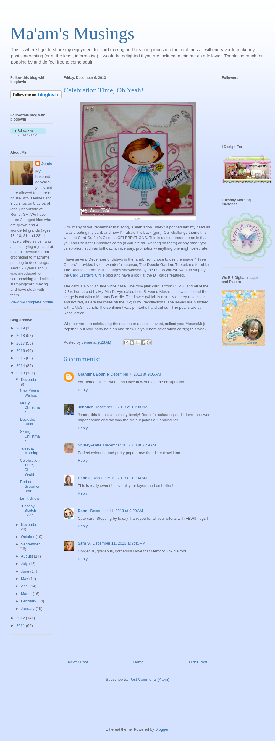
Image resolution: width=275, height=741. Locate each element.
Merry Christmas (30, 407)
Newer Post (78, 662)
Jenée (46, 163)
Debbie (84, 478)
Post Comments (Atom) (149, 679)
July (25, 563)
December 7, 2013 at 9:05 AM (136, 374)
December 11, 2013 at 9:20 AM (116, 510)
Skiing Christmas (30, 436)
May (25, 578)
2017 (21, 343)
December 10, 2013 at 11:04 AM (119, 478)
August (27, 556)
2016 (21, 350)
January (28, 608)
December (30, 379)
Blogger (161, 729)
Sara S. (84, 543)
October (28, 536)
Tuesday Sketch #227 (28, 510)
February (29, 601)
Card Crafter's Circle (87, 275)
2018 (21, 335)
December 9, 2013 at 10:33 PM (121, 407)
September (30, 544)
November (30, 524)
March (27, 594)
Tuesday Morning (29, 450)
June (25, 571)
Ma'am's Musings (72, 33)
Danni (83, 510)
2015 (21, 358)
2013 (21, 373)
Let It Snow (29, 498)
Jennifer (85, 407)
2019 (21, 328)
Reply (83, 390)
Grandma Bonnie (93, 374)
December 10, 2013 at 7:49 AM (129, 445)
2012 (21, 618)
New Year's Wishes (29, 393)
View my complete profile (31, 302)
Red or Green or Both (29, 486)
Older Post (198, 662)
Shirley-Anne (89, 445)
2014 (21, 365)
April (25, 586)
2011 (21, 625)
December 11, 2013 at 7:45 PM (119, 543)
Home (138, 662)
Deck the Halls (27, 421)
